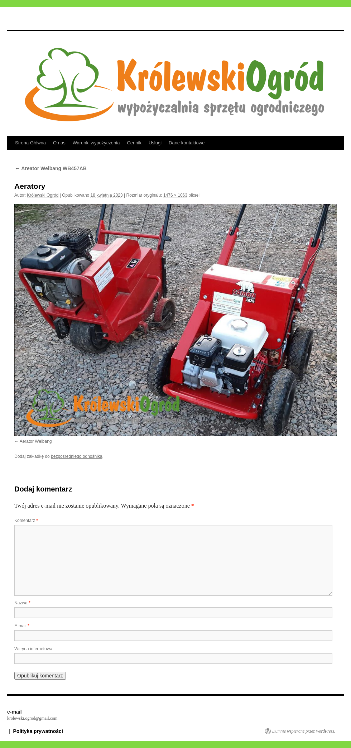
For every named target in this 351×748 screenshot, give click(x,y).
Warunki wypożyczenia (96, 142)
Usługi (155, 142)
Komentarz (26, 520)
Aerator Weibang (36, 441)
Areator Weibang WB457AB (50, 168)
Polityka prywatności (38, 731)
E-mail (21, 625)
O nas (59, 142)
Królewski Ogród (42, 195)
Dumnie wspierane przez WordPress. (303, 731)
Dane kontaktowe (187, 142)
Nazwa (22, 602)
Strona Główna (30, 142)
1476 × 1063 (175, 195)
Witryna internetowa (33, 648)
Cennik (134, 142)
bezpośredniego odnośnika (76, 456)
